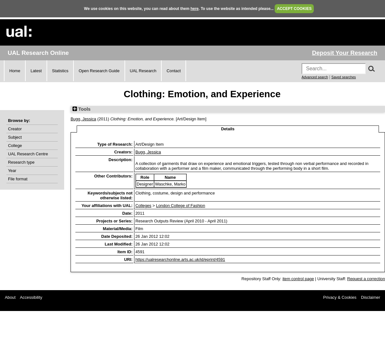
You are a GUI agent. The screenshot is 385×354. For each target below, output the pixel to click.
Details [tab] (228, 128)
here (195, 8)
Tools (81, 109)
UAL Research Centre (28, 153)
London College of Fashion (180, 205)
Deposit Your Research (344, 52)
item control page (298, 278)
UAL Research (143, 70)
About (10, 297)
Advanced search (315, 77)
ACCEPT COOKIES (294, 8)
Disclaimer (370, 297)
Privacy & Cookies (339, 297)
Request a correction (366, 278)
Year (12, 170)
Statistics (60, 70)
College (15, 145)
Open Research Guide (99, 70)
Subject (15, 137)
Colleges (143, 205)
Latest (36, 70)
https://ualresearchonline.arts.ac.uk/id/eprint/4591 (180, 259)
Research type (21, 162)
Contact (174, 70)
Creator (15, 128)
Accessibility (31, 297)
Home (14, 70)
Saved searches (343, 77)
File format (17, 179)
